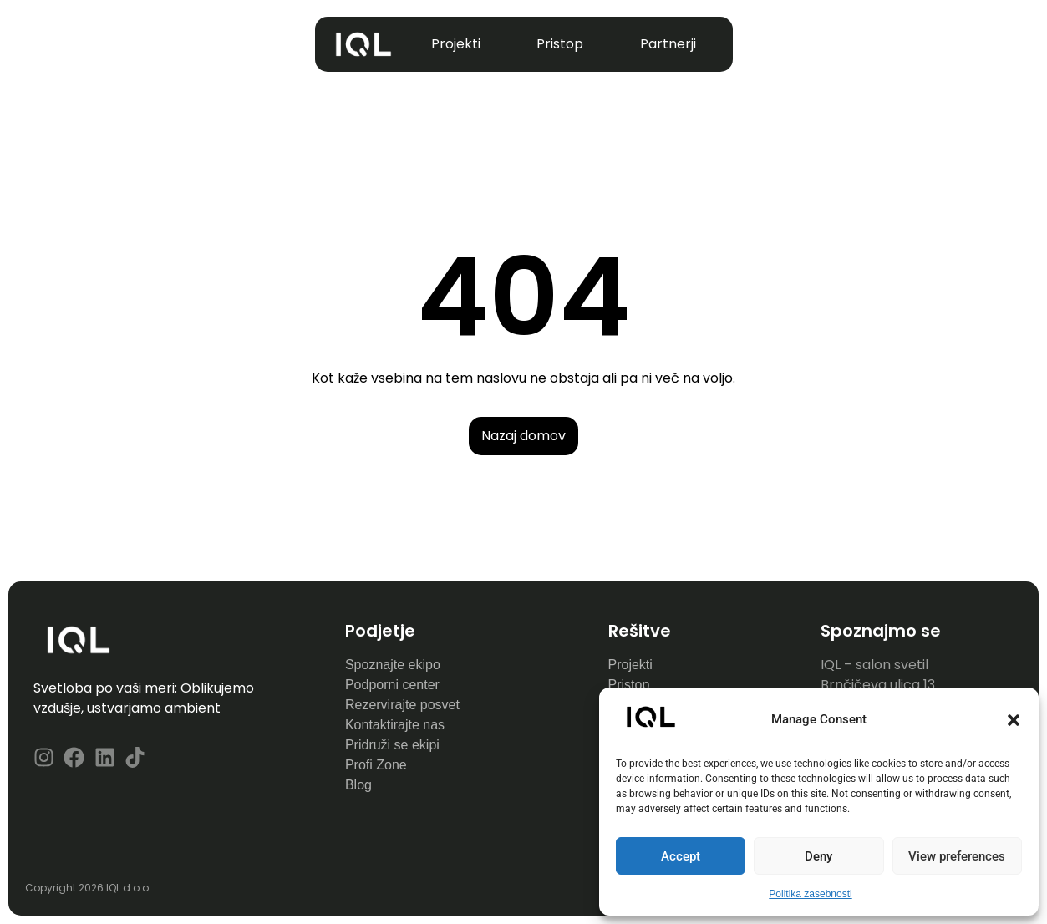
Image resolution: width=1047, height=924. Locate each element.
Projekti (455, 43)
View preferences (956, 856)
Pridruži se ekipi (392, 745)
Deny (818, 856)
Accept (680, 856)
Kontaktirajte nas (395, 725)
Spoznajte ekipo (392, 664)
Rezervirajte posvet (402, 705)
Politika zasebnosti (810, 894)
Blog (358, 785)
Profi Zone (377, 765)
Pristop (559, 43)
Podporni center (392, 685)
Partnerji (668, 43)
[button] (1013, 720)
